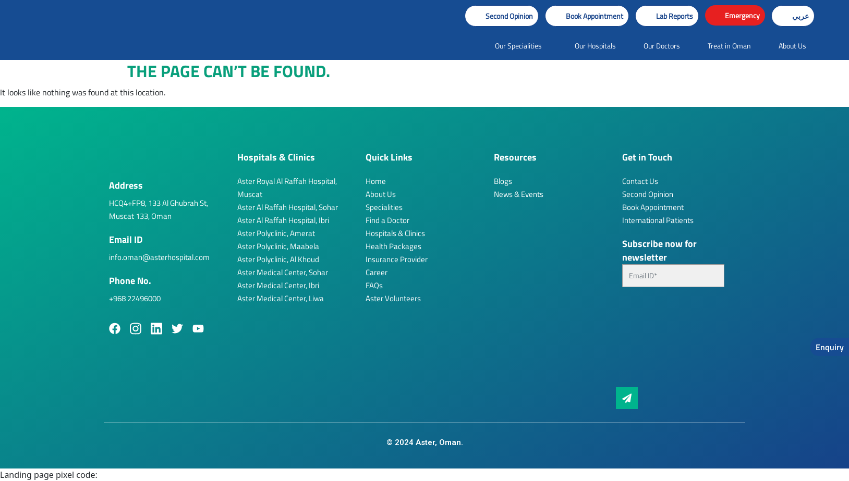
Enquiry (830, 347)
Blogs (503, 181)
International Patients (658, 220)
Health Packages (393, 246)
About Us (381, 194)
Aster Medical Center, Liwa (280, 298)
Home (376, 181)
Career (376, 272)
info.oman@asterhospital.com (159, 257)
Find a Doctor (387, 220)
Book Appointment (653, 207)
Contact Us (640, 181)
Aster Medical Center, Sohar (282, 272)
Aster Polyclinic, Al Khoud (278, 259)
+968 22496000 (135, 298)
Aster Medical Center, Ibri (278, 285)
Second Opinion (647, 194)
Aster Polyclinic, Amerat (276, 233)
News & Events (518, 194)
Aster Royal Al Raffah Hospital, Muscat (287, 187)
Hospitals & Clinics (395, 233)
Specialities (384, 207)
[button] (587, 16)
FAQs (374, 285)
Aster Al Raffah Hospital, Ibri (283, 220)
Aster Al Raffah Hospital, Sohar (287, 207)
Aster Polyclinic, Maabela (278, 246)
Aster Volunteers (393, 298)
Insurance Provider (397, 259)
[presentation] (665, 341)
